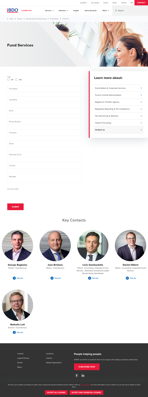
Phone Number (15, 121)
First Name (13, 88)
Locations (83, 3)
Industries (62, 10)
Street (11, 143)
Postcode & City (15, 154)
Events (106, 3)
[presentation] (24, 194)
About (104, 10)
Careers (124, 3)
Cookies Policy (85, 385)
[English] (132, 2)
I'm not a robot (12, 189)
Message (12, 176)
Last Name (13, 99)
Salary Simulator (91, 10)
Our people (95, 3)
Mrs (20, 79)
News (115, 3)
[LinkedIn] (83, 375)
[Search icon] (116, 10)
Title (9, 77)
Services (48, 10)
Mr (12, 79)
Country (12, 165)
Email (11, 110)
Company (13, 132)
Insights (76, 10)
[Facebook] (76, 375)
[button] (141, 2)
